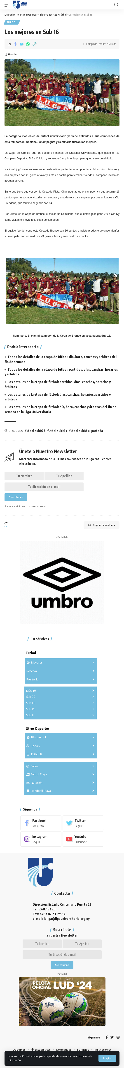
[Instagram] (41, 838)
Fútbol (12, 22)
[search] (116, 4)
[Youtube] (83, 838)
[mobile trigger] (8, 4)
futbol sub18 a (79, 431)
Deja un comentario (101, 525)
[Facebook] (41, 822)
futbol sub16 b (35, 431)
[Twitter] (83, 822)
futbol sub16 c (57, 431)
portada (97, 431)
